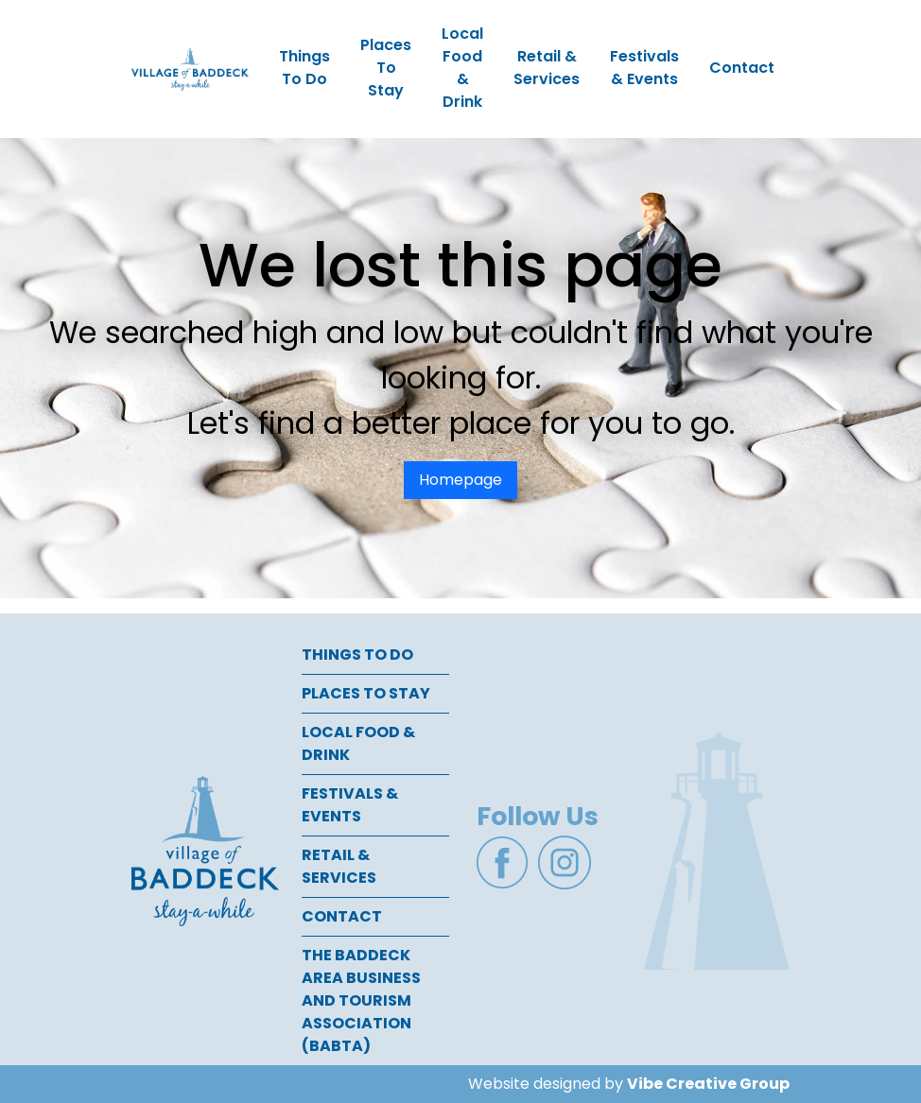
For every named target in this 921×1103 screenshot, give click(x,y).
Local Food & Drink (462, 67)
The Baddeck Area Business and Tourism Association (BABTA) (361, 1000)
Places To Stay (385, 67)
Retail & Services (546, 67)
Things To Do (304, 67)
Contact (741, 67)
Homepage (460, 480)
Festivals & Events (644, 67)
